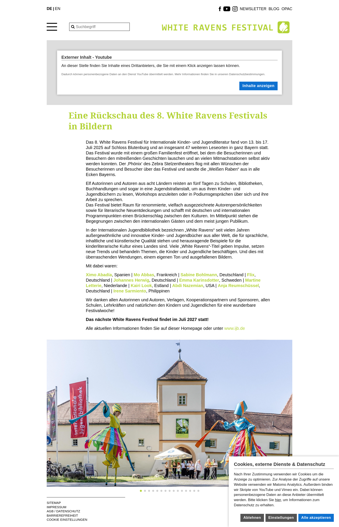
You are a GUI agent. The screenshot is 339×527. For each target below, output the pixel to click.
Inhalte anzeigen (259, 86)
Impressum (56, 507)
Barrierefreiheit (62, 515)
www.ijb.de (234, 328)
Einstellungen (281, 518)
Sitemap (54, 503)
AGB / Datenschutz (63, 511)
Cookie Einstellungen (67, 519)
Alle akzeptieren (316, 518)
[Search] (99, 27)
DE (49, 8)
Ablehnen (252, 518)
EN (57, 8)
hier (278, 500)
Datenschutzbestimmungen (247, 74)
